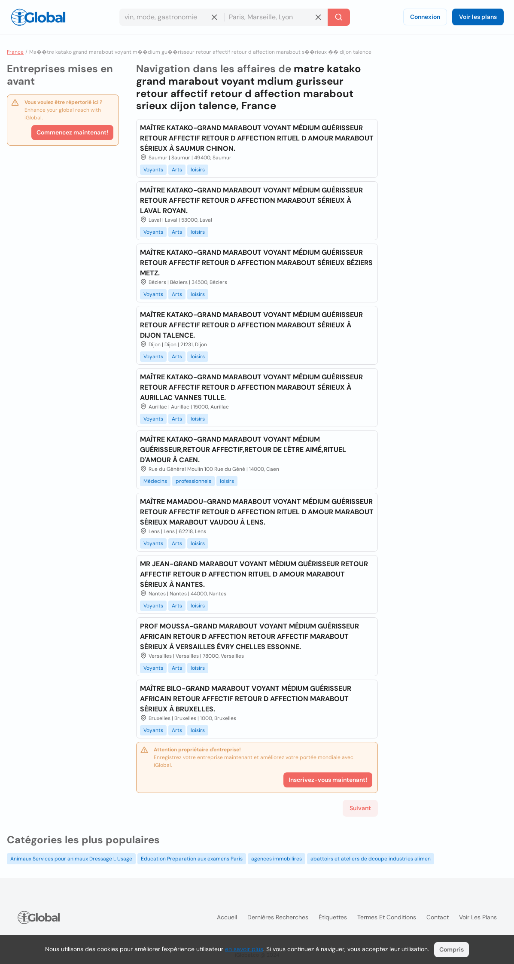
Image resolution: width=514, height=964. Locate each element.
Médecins (155, 481)
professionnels (193, 481)
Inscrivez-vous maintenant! (328, 780)
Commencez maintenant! (72, 132)
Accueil (227, 917)
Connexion (425, 17)
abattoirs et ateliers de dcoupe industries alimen (370, 858)
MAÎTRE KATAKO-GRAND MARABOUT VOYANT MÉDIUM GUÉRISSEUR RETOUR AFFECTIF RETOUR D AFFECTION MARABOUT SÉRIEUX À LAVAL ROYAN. (251, 200)
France (15, 52)
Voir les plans (478, 17)
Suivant (360, 808)
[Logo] (38, 17)
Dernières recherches (277, 917)
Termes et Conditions (386, 917)
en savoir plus (244, 949)
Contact (437, 917)
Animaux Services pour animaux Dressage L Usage (71, 858)
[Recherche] (339, 17)
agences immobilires (276, 858)
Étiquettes (333, 917)
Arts (177, 169)
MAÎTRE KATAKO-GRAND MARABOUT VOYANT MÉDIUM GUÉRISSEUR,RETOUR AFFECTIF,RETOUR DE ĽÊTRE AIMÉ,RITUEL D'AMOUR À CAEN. (243, 449)
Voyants (153, 169)
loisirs (198, 169)
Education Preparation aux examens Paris (192, 858)
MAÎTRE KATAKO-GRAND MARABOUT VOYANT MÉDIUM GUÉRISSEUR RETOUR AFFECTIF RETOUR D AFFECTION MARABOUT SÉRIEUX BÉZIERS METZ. (256, 263)
